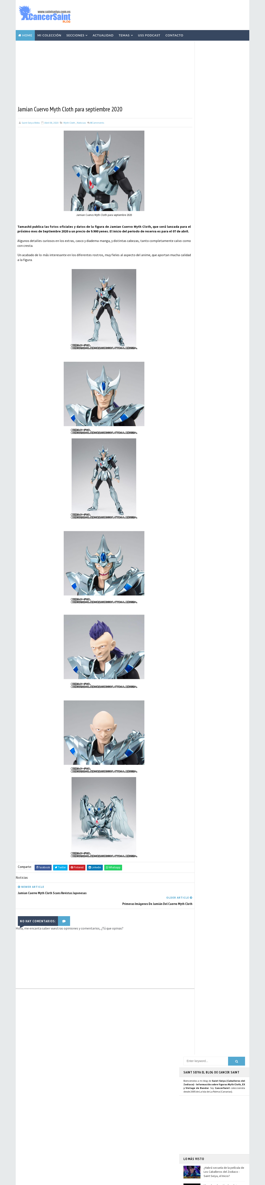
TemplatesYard (56, 1180)
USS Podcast (149, 34)
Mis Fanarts (127, 1144)
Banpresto (107, 1137)
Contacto (174, 34)
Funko (105, 1144)
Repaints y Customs (135, 1092)
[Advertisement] (169, 14)
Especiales (107, 1100)
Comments (97, 121)
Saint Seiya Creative (199, 484)
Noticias (81, 121)
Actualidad (103, 34)
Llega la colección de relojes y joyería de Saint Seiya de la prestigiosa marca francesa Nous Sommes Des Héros (223, 176)
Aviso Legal (198, 1130)
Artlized (138, 1151)
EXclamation (134, 1063)
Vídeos (134, 1085)
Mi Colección (49, 34)
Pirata (105, 1159)
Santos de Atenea (111, 1151)
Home (27, 34)
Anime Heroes (109, 1122)
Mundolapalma (156, 1180)
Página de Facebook (199, 425)
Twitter (190, 430)
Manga (105, 1107)
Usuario (223, 425)
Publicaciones (130, 1107)
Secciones (75, 34)
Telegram (192, 457)
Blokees (129, 1129)
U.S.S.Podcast (109, 1070)
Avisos (134, 1122)
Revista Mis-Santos (113, 1114)
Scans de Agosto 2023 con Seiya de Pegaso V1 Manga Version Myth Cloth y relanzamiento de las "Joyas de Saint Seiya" (224, 198)
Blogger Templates (104, 1180)
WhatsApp (192, 462)
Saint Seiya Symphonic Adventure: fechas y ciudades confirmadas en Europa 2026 (65, 1147)
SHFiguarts (127, 1159)
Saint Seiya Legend (198, 475)
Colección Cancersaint (115, 1077)
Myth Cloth (69, 121)
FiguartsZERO (134, 1137)
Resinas (105, 1092)
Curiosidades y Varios (140, 1100)
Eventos (106, 1129)
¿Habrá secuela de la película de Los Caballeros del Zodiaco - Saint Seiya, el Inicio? (224, 157)
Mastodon (192, 444)
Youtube (191, 439)
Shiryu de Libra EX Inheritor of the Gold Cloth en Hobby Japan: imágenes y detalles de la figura (64, 1130)
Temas (124, 34)
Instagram (193, 435)
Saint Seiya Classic (198, 480)
